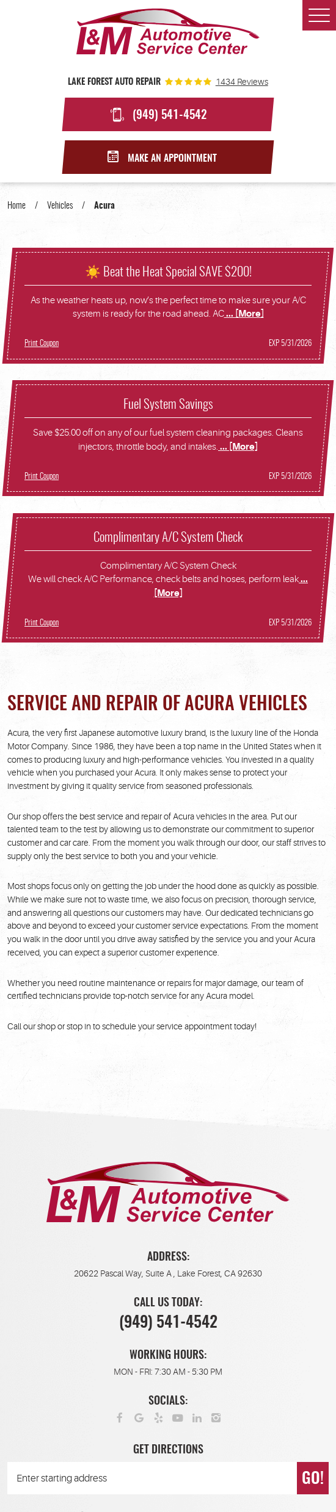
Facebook (120, 1417)
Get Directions (168, 1450)
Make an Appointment (172, 159)
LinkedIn (197, 1417)
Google (139, 1417)
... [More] (244, 314)
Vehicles (60, 206)
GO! (313, 1479)
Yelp (158, 1417)
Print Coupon (41, 343)
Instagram (216, 1417)
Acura (104, 206)
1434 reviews (242, 81)
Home (16, 206)
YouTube (177, 1417)
